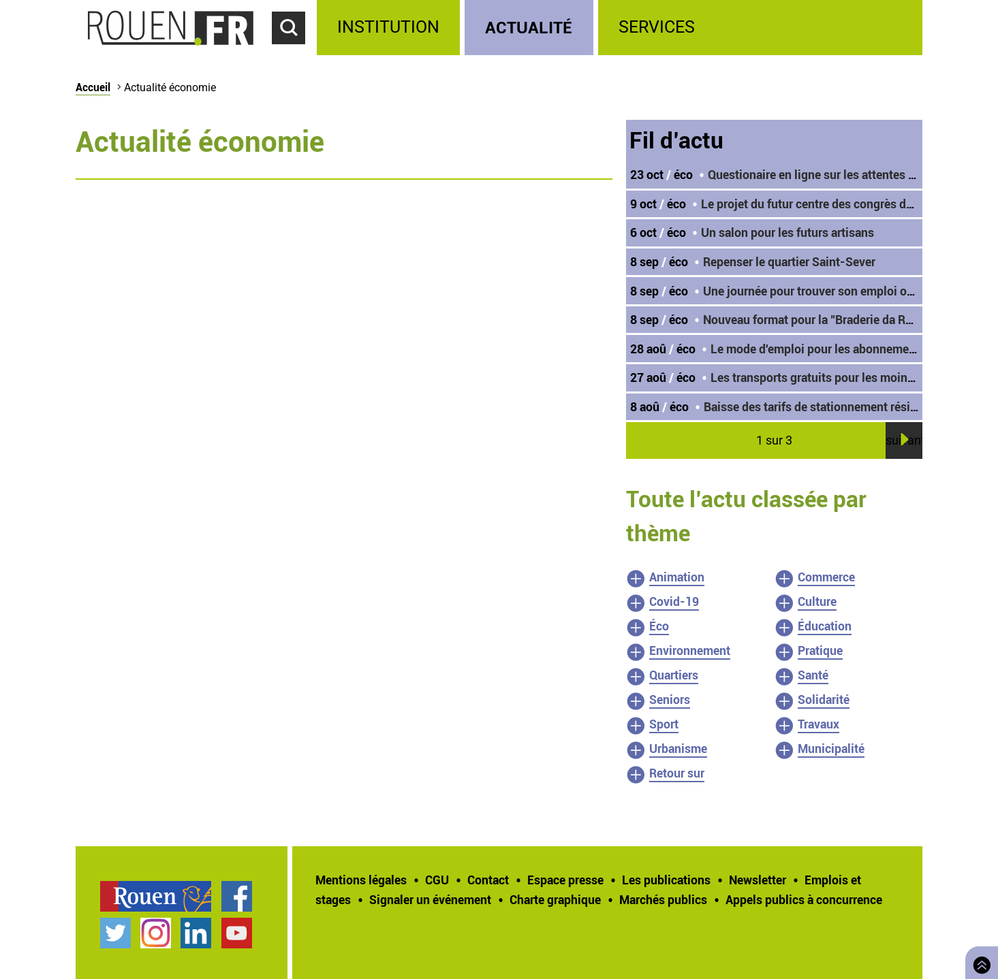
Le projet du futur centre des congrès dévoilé (819, 203)
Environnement (689, 650)
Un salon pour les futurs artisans (787, 232)
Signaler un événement (430, 899)
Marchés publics (663, 899)
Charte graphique (555, 899)
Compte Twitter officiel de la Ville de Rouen (115, 933)
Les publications (666, 879)
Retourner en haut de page (979, 961)
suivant (904, 440)
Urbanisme (678, 748)
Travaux (818, 724)
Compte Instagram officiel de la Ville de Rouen (155, 933)
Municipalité (831, 748)
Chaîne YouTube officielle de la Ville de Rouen (236, 933)
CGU (437, 879)
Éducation (825, 625)
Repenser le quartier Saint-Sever (789, 261)
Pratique (820, 650)
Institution (388, 27)
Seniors (669, 699)
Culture (817, 601)
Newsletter (757, 879)
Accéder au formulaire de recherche (294, 52)
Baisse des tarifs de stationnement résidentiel (825, 406)
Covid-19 (674, 601)
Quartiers (673, 675)
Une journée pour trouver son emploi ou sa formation (843, 291)
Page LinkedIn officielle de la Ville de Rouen (196, 933)
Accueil (93, 87)
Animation (676, 576)
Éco (659, 625)
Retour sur (676, 773)
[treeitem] (391, 27)
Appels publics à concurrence (804, 899)
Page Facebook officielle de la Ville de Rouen (236, 896)
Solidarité (823, 699)
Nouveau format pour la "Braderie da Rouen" (820, 319)
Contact (488, 879)
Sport (664, 724)
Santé (813, 675)
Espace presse (565, 879)
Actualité (528, 27)
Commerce (826, 576)
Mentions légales (361, 879)
